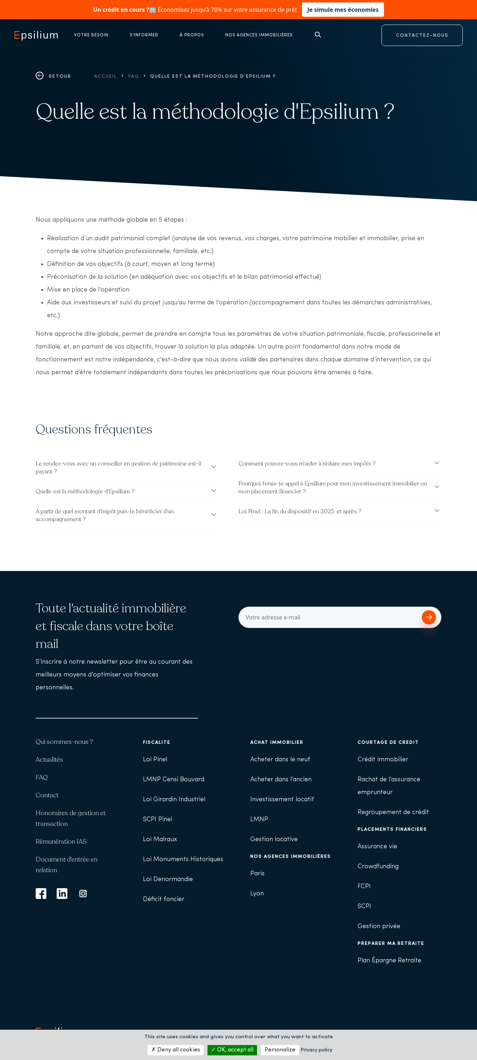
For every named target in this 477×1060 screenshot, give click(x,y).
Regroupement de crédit (393, 812)
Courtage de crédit (388, 742)
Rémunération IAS (61, 841)
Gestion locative (274, 839)
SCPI (364, 906)
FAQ (133, 76)
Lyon (257, 893)
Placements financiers (392, 829)
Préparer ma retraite (391, 943)
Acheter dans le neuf (280, 759)
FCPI (364, 886)
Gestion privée (379, 926)
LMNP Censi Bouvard (173, 779)
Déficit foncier (163, 899)
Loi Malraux (160, 839)
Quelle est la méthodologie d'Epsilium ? (85, 491)
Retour (53, 76)
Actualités (49, 759)
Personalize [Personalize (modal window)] (280, 1050)
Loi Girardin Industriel (174, 799)
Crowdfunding (378, 866)
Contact (47, 795)
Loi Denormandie (168, 879)
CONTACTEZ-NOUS (422, 35)
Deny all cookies (175, 1050)
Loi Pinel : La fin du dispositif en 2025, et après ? (299, 511)
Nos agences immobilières (290, 856)
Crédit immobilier (383, 759)
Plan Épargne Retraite (389, 960)
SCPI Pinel (157, 819)
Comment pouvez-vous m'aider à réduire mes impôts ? (307, 464)
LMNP (259, 819)
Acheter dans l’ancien (281, 779)
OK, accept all (232, 1050)
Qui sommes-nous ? (64, 741)
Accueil (105, 76)
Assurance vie (377, 846)
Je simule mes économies (343, 10)
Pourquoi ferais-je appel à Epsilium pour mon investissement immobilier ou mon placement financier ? (332, 487)
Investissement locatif (282, 799)
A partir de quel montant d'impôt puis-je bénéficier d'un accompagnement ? (105, 515)
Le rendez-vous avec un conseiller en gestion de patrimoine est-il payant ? (118, 467)
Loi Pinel (155, 759)
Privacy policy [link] (316, 1050)
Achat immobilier (276, 742)
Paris (257, 873)
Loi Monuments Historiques (183, 859)
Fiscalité (156, 742)
